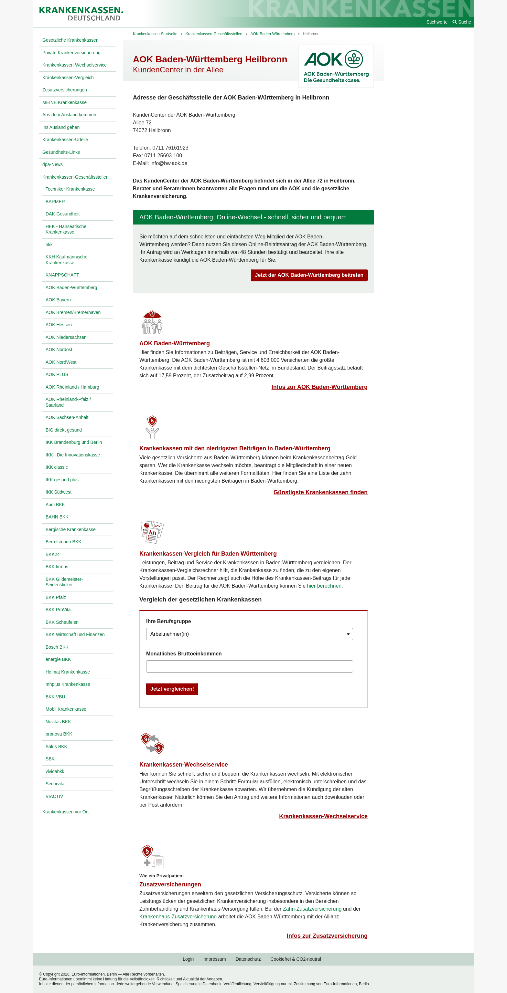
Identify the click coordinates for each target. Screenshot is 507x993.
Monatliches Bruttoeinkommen (184, 653)
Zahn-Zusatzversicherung (312, 909)
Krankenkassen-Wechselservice (183, 764)
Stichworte (437, 22)
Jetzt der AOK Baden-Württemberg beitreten (309, 275)
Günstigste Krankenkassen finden (321, 492)
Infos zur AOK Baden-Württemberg (320, 387)
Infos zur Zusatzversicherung (327, 936)
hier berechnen (324, 586)
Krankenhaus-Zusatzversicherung (178, 916)
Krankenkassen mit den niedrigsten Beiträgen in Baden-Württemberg (234, 448)
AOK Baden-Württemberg (174, 343)
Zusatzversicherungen (170, 884)
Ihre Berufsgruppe (168, 621)
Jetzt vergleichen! (172, 689)
